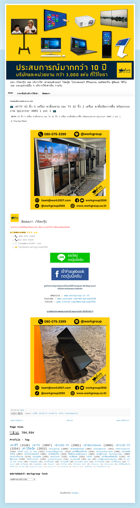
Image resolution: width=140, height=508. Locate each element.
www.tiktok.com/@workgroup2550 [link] (76, 302)
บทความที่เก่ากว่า (122, 421)
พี (72, 466)
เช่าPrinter (33, 459)
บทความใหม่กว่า (17, 421)
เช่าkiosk (55, 457)
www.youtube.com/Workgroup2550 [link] (76, 298)
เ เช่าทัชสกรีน (87, 466)
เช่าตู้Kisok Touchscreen (109, 454)
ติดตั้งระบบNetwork (77, 454)
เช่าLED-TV (53, 413)
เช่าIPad (64, 464)
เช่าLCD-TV (43, 413)
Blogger (75, 493)
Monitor (51, 464)
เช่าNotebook (92, 445)
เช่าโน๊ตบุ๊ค (28, 448)
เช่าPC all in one (27, 451)
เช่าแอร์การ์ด (64, 466)
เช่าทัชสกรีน (53, 454)
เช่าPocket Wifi (79, 464)
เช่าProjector (123, 449)
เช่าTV (61, 413)
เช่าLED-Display (55, 459)
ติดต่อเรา (46, 94)
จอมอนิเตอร (38, 464)
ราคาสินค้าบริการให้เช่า (27, 94)
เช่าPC (89, 457)
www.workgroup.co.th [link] (76, 295)
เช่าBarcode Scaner (36, 466)
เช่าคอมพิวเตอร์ (77, 449)
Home (10, 93)
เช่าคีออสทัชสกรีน (110, 457)
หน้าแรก (70, 421)
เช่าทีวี (35, 413)
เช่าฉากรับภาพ (16, 457)
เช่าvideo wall (81, 462)
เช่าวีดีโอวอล (116, 462)
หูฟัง (89, 459)
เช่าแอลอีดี (64, 462)
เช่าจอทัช (36, 457)
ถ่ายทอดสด (33, 462)
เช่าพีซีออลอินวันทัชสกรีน (107, 459)
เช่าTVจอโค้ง (99, 462)
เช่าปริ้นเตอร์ (49, 462)
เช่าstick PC (51, 466)
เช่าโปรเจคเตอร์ (31, 454)
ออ (78, 466)
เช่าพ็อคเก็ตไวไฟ (101, 466)
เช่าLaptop (54, 449)
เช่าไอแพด (24, 464)
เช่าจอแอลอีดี (75, 459)
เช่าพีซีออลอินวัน (79, 451)
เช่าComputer (100, 449)
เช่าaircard (108, 464)
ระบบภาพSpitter (71, 413)
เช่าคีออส (73, 457)
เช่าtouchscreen (104, 451)
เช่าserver (95, 464)
